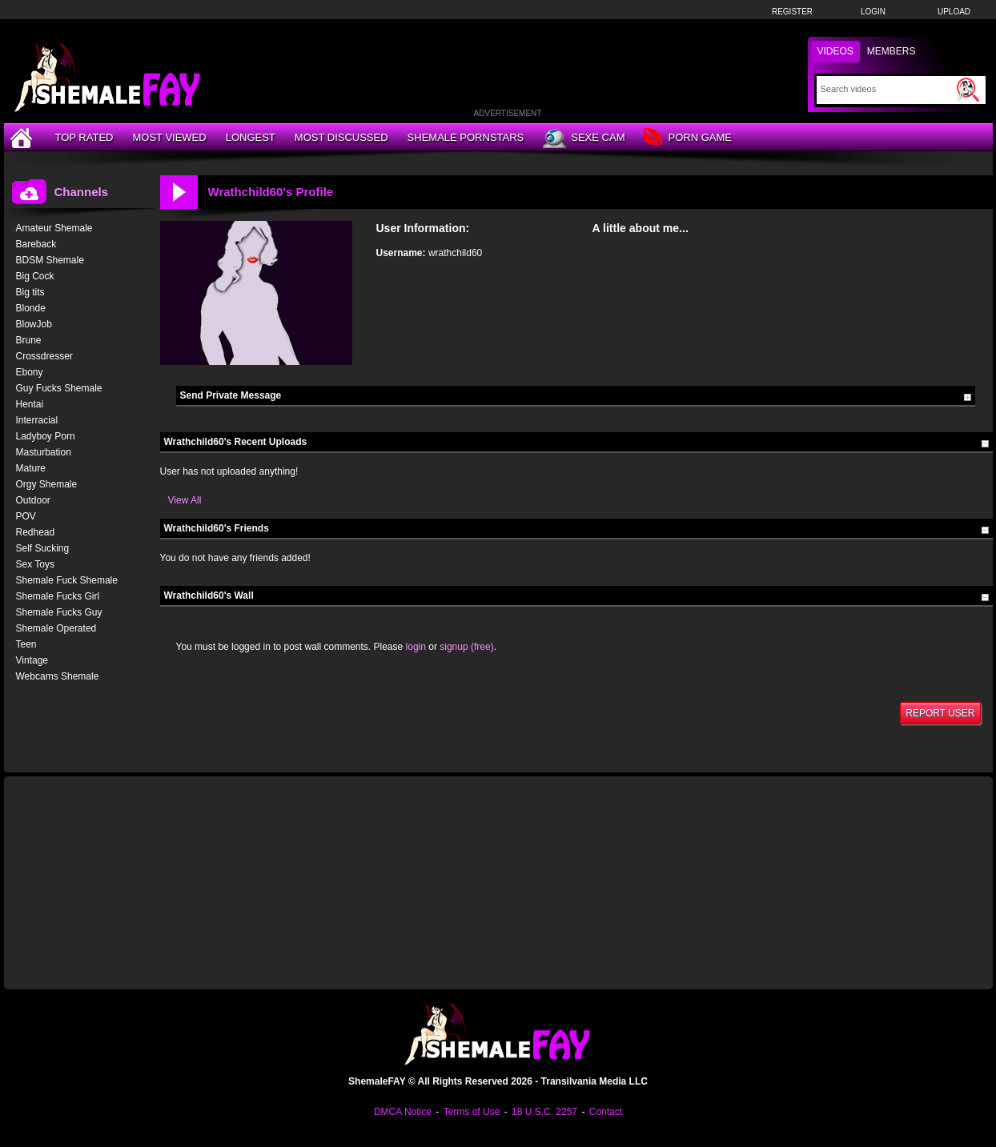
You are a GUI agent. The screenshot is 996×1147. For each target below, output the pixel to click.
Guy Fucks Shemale (59, 388)
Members (891, 51)
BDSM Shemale (50, 260)
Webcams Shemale (57, 676)
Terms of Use (472, 1111)
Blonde (31, 308)
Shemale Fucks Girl (58, 596)
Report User (940, 713)
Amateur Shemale (54, 228)
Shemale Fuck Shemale (67, 580)
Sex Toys (35, 564)
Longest (250, 137)
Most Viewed (169, 137)
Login (873, 11)
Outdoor (33, 500)
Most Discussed (341, 137)
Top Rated (84, 137)
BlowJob (34, 324)
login (416, 646)
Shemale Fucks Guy (59, 612)
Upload (954, 11)
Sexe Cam (584, 138)
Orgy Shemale (47, 484)
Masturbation (43, 452)
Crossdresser (44, 356)
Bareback (36, 244)
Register (792, 11)
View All (185, 500)
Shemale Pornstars (466, 137)
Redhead (35, 532)
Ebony (29, 372)
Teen (26, 644)
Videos (835, 51)
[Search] (887, 89)
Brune (29, 340)
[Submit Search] (968, 89)
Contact (605, 1111)
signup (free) (466, 646)
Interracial (37, 420)
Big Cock (35, 276)
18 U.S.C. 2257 (544, 1111)
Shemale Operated (56, 628)
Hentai (30, 404)
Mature (31, 468)
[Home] (23, 137)
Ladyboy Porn (45, 436)
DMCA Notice (403, 1111)
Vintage (32, 660)
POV (26, 516)
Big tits (30, 292)
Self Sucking (43, 548)
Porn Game (687, 138)
